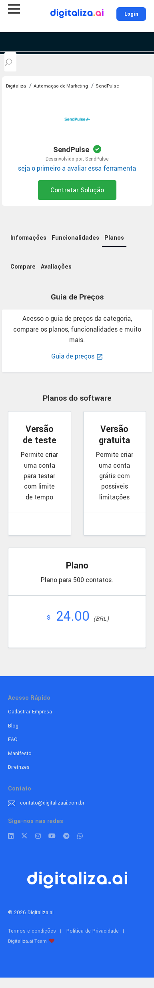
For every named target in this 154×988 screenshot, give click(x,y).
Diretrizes (19, 767)
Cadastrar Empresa (30, 711)
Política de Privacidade (92, 931)
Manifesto (20, 753)
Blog (13, 725)
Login (131, 14)
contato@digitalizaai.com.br (52, 803)
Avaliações (56, 267)
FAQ (13, 739)
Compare (23, 267)
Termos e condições (32, 931)
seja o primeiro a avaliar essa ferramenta (77, 168)
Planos (114, 238)
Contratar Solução (77, 190)
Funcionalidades (75, 238)
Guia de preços (77, 356)
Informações (28, 238)
